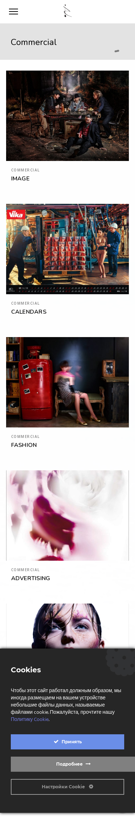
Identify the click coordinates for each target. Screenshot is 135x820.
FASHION (24, 445)
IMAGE (20, 179)
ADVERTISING (30, 578)
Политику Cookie (30, 720)
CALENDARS (28, 312)
